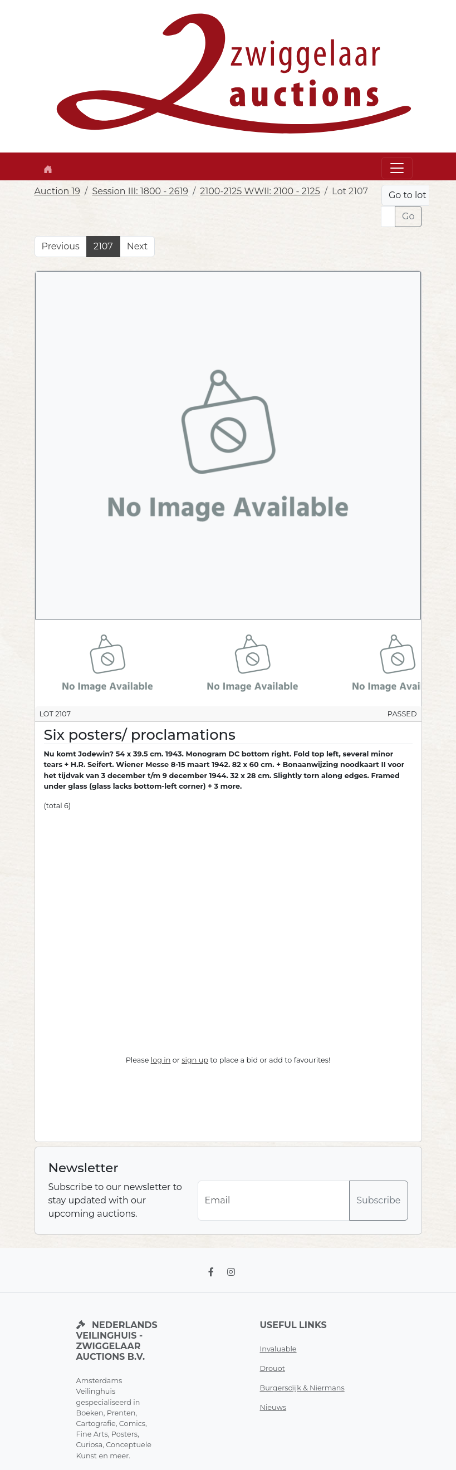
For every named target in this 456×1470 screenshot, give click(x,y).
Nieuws (273, 1407)
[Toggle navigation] (397, 168)
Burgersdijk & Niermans (302, 1388)
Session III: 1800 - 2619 (140, 191)
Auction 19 (58, 191)
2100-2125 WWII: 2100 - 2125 (260, 191)
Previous (61, 246)
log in (161, 1060)
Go (408, 216)
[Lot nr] (388, 216)
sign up (195, 1060)
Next (137, 246)
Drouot (272, 1368)
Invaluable (278, 1349)
